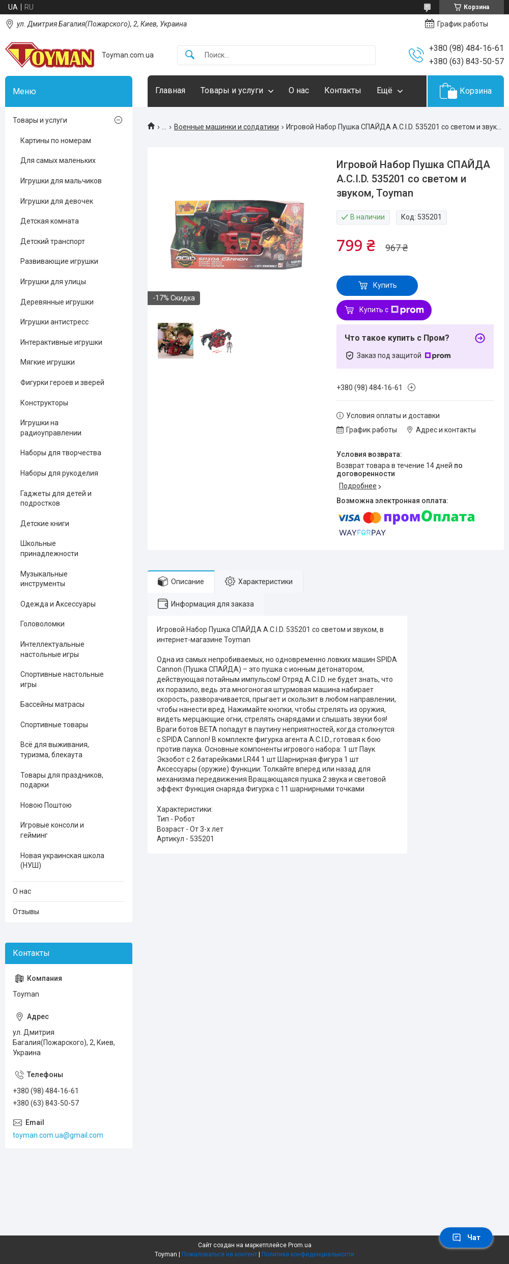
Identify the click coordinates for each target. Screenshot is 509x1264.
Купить (385, 285)
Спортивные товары (54, 725)
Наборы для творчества (60, 453)
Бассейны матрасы (52, 704)
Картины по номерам (55, 140)
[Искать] (190, 55)
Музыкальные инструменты (44, 579)
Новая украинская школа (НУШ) (62, 860)
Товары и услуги (232, 90)
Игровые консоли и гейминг (52, 830)
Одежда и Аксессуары (58, 604)
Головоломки (42, 624)
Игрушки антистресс (54, 322)
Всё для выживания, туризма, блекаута (54, 749)
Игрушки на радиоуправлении (50, 428)
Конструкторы (44, 403)
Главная (170, 90)
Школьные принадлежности (49, 548)
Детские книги (44, 523)
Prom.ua (300, 1245)
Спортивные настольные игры (62, 679)
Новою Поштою (46, 805)
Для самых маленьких (58, 160)
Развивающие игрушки (59, 261)
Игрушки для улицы (53, 282)
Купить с (391, 310)
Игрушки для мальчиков (61, 181)
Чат (466, 1237)
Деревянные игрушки (57, 302)
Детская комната (49, 221)
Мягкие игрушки (47, 362)
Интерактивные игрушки (61, 342)
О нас (299, 90)
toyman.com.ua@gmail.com (58, 1135)
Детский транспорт (52, 241)
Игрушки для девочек (56, 201)
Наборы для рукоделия (59, 473)
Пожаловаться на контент (219, 1254)
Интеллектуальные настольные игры (52, 649)
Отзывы (26, 912)
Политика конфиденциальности (308, 1254)
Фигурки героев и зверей (62, 382)
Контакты (342, 90)
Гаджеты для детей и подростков (56, 498)
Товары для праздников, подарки (61, 780)
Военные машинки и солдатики (226, 127)
